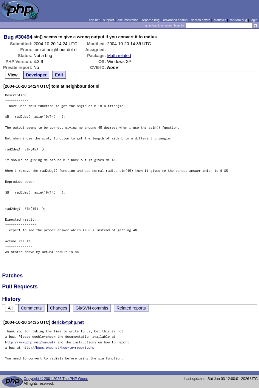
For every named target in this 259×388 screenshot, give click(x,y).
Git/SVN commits (91, 308)
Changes (58, 308)
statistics (220, 20)
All (10, 308)
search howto (200, 20)
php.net (94, 20)
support (108, 20)
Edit (59, 75)
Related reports (131, 308)
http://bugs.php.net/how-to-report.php (58, 347)
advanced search (175, 20)
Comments (31, 308)
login (254, 20)
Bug (9, 37)
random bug (238, 20)
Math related (119, 55)
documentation (128, 20)
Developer (36, 75)
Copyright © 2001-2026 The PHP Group (56, 379)
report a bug (150, 20)
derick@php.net (68, 322)
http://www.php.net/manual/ (30, 342)
